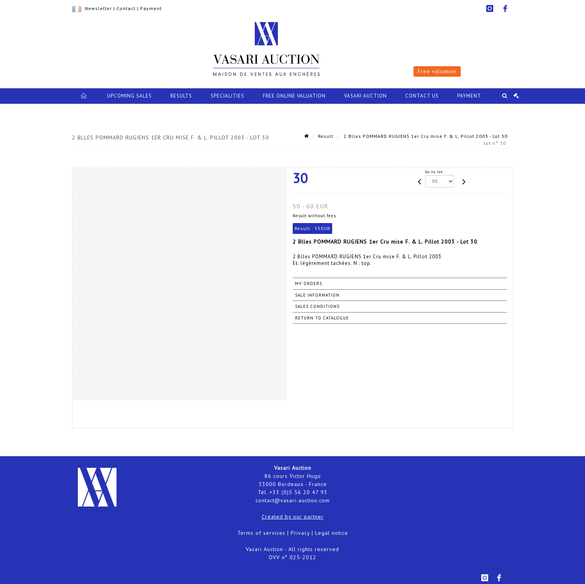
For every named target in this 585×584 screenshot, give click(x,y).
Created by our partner (293, 516)
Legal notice (331, 532)
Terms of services (261, 532)
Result (325, 136)
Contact (126, 8)
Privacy (300, 532)
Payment (151, 8)
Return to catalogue (322, 318)
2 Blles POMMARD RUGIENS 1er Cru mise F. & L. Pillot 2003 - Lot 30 (425, 136)
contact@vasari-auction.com (293, 500)
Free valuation (437, 71)
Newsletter (98, 8)
